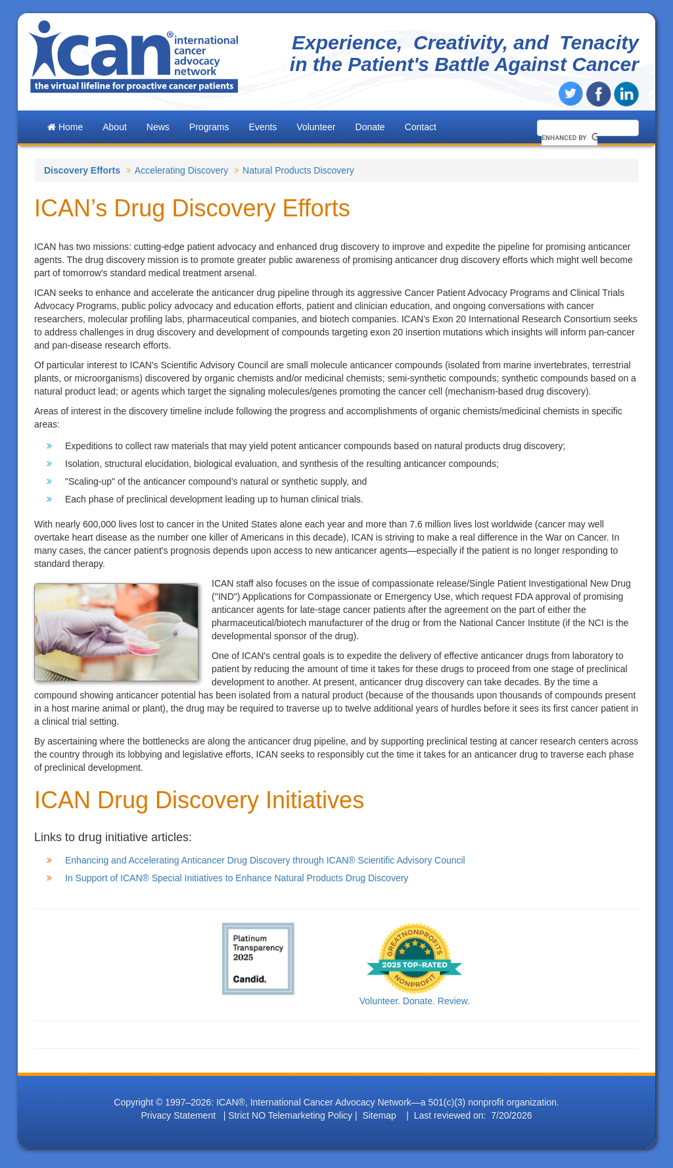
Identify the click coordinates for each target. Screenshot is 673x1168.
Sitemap (379, 1115)
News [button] (158, 127)
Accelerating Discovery (181, 170)
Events (263, 127)
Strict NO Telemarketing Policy (290, 1115)
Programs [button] (209, 127)
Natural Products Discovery (298, 170)
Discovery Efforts (82, 170)
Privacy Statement (178, 1115)
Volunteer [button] (315, 127)
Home (65, 127)
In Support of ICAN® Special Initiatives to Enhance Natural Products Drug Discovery (236, 878)
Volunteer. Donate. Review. (415, 1001)
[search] (569, 137)
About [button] (115, 127)
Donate (370, 127)
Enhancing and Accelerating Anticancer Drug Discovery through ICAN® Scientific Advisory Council (265, 860)
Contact (420, 127)
